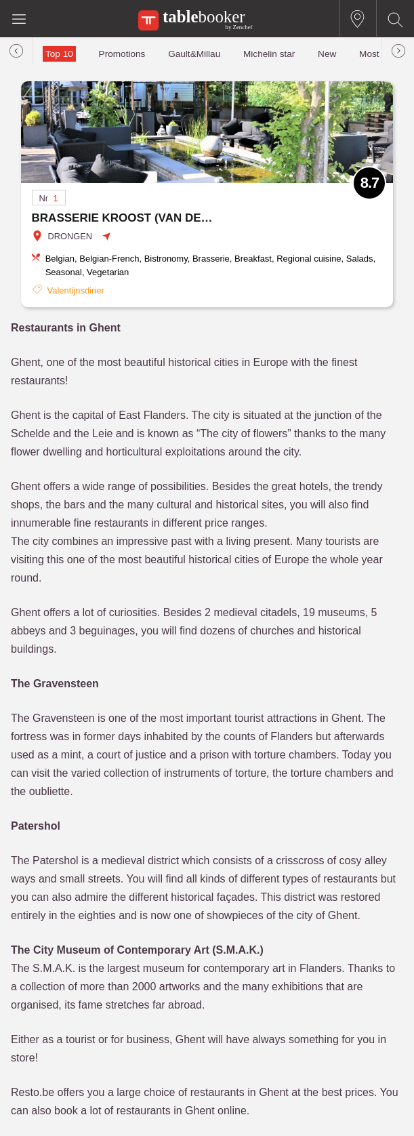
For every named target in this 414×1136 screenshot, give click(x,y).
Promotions (122, 54)
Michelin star (269, 54)
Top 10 (59, 54)
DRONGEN (70, 236)
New (327, 54)
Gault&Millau (194, 54)
